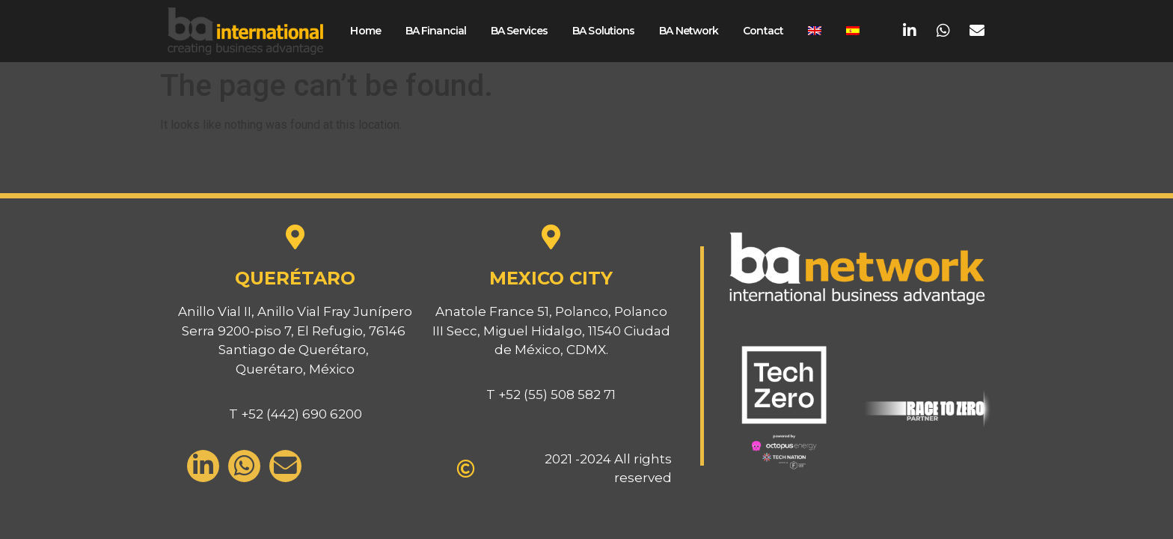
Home (365, 30)
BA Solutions (603, 30)
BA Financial (435, 30)
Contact (763, 30)
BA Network (688, 30)
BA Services (519, 30)
